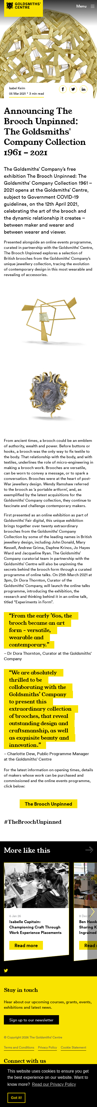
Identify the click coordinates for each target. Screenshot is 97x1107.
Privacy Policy (47, 1047)
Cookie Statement (73, 1047)
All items (89, 849)
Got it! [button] (16, 1098)
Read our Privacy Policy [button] (54, 1084)
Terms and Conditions (19, 1047)
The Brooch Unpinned (48, 804)
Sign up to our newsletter (31, 1019)
